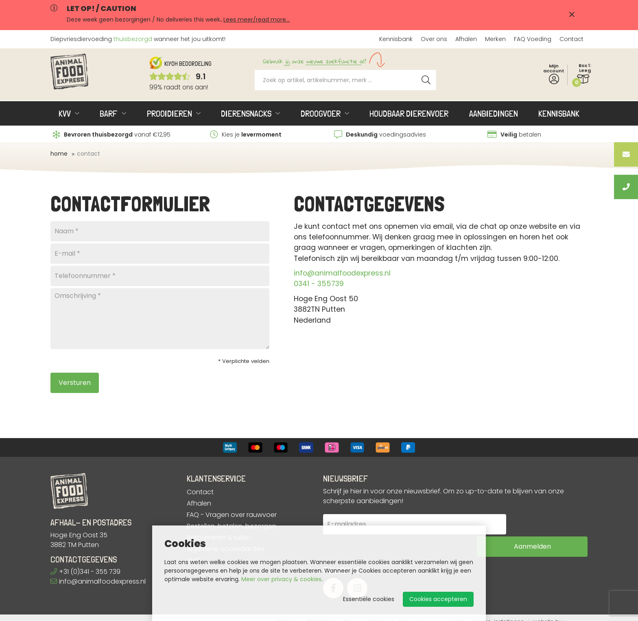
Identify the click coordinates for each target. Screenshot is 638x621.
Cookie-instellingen (498, 614)
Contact (571, 39)
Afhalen (466, 39)
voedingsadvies (380, 134)
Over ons (434, 39)
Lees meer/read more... (256, 19)
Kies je (246, 134)
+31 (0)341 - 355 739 (85, 571)
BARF (109, 113)
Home (59, 154)
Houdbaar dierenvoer (408, 113)
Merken (495, 39)
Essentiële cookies (368, 599)
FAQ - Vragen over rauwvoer (232, 514)
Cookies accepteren (438, 599)
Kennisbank (396, 39)
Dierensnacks (246, 113)
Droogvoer (321, 113)
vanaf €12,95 (111, 134)
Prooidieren (169, 113)
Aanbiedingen (493, 113)
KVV (65, 113)
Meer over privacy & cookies (281, 579)
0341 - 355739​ (319, 284)
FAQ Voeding (532, 39)
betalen (514, 134)
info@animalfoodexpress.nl (342, 273)
